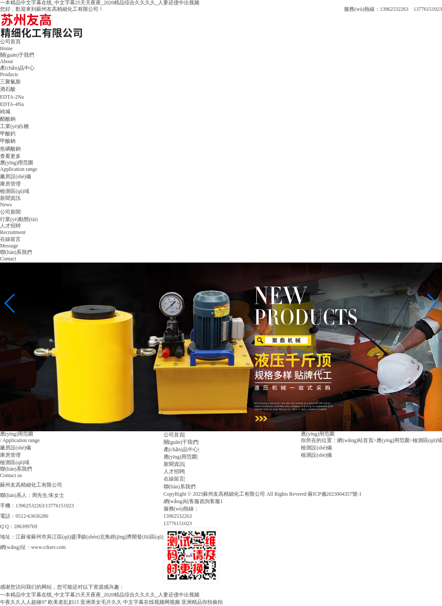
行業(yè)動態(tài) (19, 219)
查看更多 (10, 156)
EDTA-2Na (12, 97)
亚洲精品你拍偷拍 (202, 602)
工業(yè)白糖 (14, 126)
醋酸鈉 (8, 119)
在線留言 (174, 479)
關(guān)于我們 (181, 442)
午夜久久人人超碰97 (23, 602)
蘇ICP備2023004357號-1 (335, 494)
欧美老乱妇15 (63, 602)
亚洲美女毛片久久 (101, 602)
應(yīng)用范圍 (180, 457)
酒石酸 (8, 89)
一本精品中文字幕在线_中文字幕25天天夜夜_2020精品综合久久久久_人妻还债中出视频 (99, 595)
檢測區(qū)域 (14, 191)
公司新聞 (10, 212)
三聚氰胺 (10, 82)
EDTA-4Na (12, 104)
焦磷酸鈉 (10, 149)
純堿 (5, 112)
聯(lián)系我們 (180, 487)
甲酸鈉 (8, 141)
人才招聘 (174, 471)
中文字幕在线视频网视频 (151, 602)
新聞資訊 (174, 464)
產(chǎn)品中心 (181, 449)
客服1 (216, 501)
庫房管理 (10, 184)
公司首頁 (174, 435)
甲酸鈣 (8, 134)
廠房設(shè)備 (15, 176)
